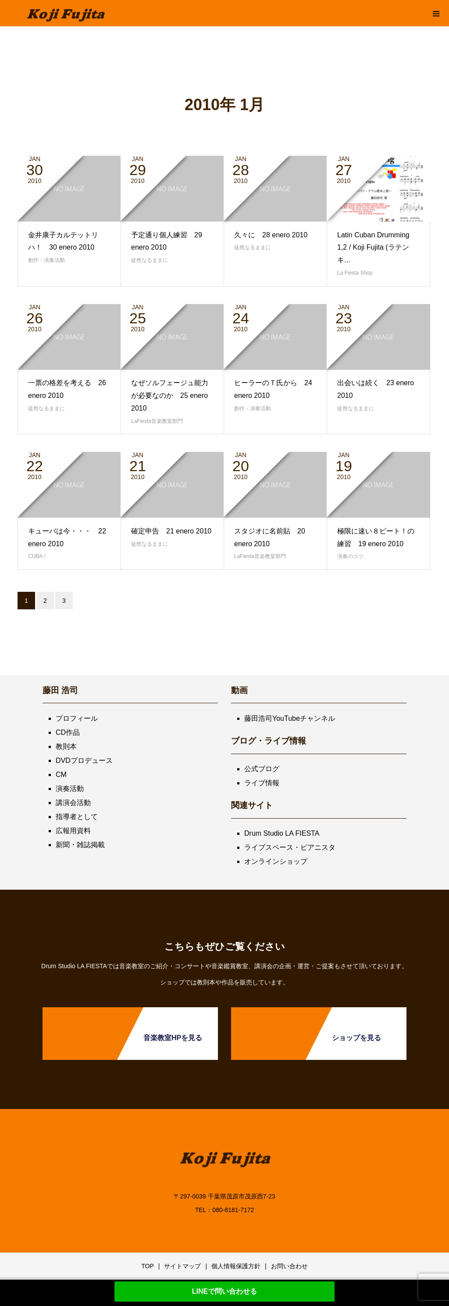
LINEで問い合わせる (224, 1291)
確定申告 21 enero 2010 (171, 531)
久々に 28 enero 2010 (270, 235)
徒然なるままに (149, 260)
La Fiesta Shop (355, 273)
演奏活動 (70, 788)
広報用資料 (73, 830)
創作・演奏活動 (46, 260)
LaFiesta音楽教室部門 (157, 421)
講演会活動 (73, 802)
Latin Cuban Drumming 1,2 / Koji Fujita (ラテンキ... (373, 247)
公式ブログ (261, 769)
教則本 (66, 746)
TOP (147, 1266)
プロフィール (77, 718)
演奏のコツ (350, 556)
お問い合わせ (289, 1266)
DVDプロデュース (84, 760)
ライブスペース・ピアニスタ (289, 847)
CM (61, 774)
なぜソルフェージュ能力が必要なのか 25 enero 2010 (169, 395)
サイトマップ (182, 1266)
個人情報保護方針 (235, 1266)
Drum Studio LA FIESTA (281, 833)
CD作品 (68, 732)
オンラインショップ (275, 861)
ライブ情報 (261, 783)
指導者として (77, 816)
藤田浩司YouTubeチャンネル (289, 718)
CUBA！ (38, 556)
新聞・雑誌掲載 (80, 844)
